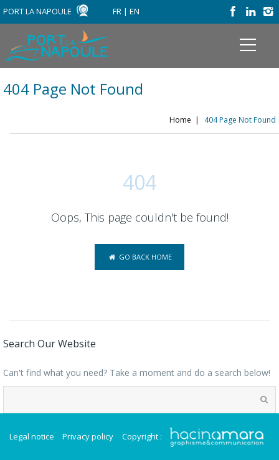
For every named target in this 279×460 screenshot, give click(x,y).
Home (180, 120)
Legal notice (31, 436)
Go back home (139, 256)
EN (135, 11)
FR (117, 11)
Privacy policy (87, 436)
